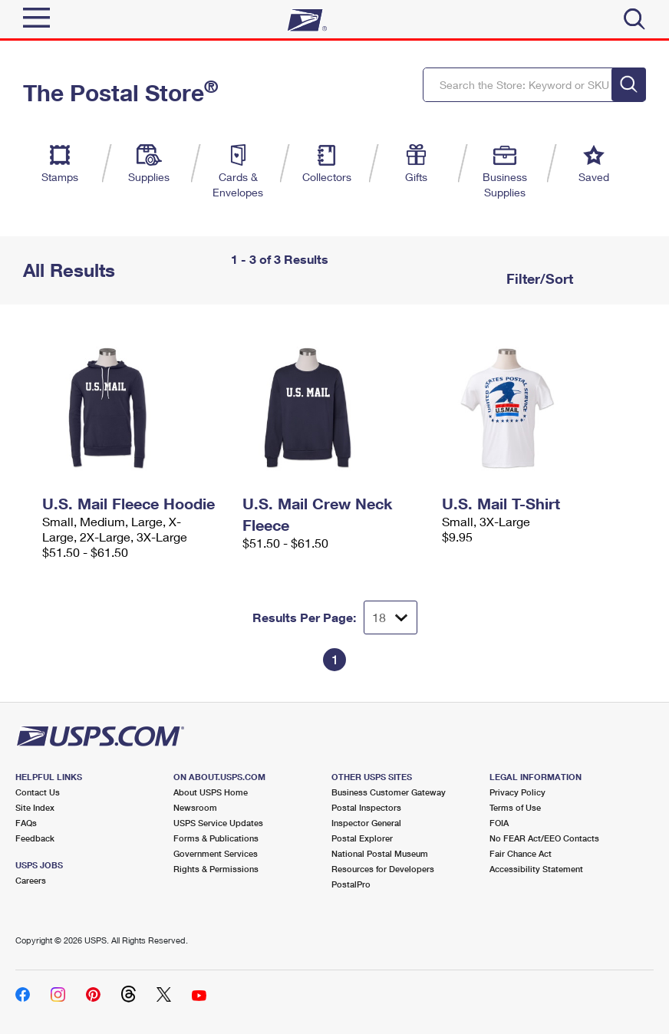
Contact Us (37, 792)
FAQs (26, 823)
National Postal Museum (379, 853)
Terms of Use (515, 807)
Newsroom (195, 807)
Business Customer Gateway (388, 792)
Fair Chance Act (520, 853)
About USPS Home (210, 792)
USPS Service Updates (218, 823)
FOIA (499, 823)
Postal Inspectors (366, 807)
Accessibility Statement (536, 869)
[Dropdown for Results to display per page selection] (390, 617)
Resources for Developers (382, 869)
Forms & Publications (216, 838)
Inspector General (366, 823)
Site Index (34, 807)
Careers (30, 880)
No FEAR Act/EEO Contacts (544, 838)
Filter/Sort (538, 278)
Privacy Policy (517, 792)
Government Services (215, 853)
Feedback (34, 838)
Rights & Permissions (216, 869)
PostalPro (351, 884)
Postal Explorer (362, 838)
